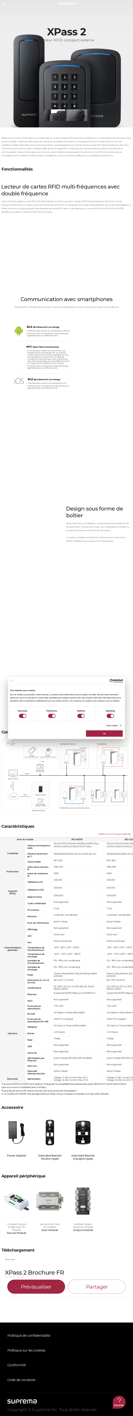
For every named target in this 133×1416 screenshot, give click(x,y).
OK (104, 733)
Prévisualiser (36, 1287)
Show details (112, 725)
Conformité (16, 1365)
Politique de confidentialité (28, 1335)
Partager (97, 1287)
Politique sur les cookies (26, 1350)
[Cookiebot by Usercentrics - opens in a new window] (111, 681)
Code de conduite (21, 1380)
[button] (54, 115)
